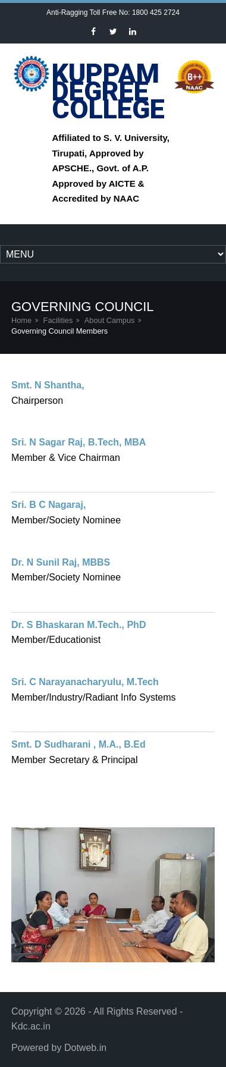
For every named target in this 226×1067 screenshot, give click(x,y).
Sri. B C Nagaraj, (48, 505)
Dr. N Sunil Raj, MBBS (60, 562)
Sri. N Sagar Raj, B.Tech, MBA (78, 442)
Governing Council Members (59, 331)
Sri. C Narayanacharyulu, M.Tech (85, 682)
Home (21, 320)
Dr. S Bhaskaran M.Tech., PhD (78, 625)
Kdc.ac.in (31, 1026)
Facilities (58, 320)
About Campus (109, 320)
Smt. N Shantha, (47, 385)
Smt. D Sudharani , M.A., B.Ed (78, 744)
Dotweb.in (85, 1048)
